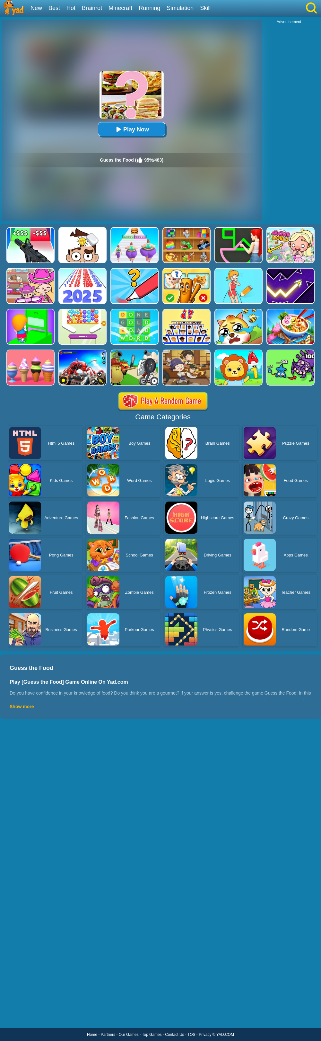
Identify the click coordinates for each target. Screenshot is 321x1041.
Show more (22, 706)
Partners (108, 1034)
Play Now (131, 129)
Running (149, 8)
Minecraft (120, 8)
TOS (191, 1034)
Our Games (129, 1034)
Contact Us (174, 1034)
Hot (70, 8)
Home (92, 1034)
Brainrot (92, 8)
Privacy (205, 1034)
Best (54, 8)
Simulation (180, 8)
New (36, 8)
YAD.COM (225, 1034)
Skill (205, 8)
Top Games (151, 1034)
